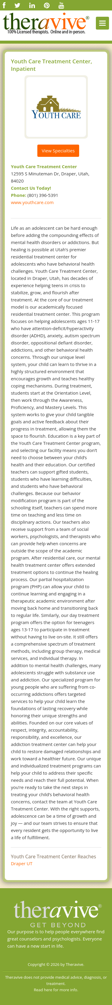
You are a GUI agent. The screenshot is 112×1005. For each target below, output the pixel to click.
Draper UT (21, 863)
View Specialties (58, 151)
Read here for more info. (56, 989)
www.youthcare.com (32, 202)
